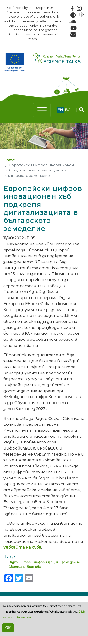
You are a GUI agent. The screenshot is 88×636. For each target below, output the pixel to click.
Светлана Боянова (24, 567)
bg (68, 110)
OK (8, 628)
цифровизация (46, 562)
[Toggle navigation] (42, 110)
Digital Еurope (19, 562)
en (60, 110)
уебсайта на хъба (22, 547)
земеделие (71, 562)
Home (9, 160)
